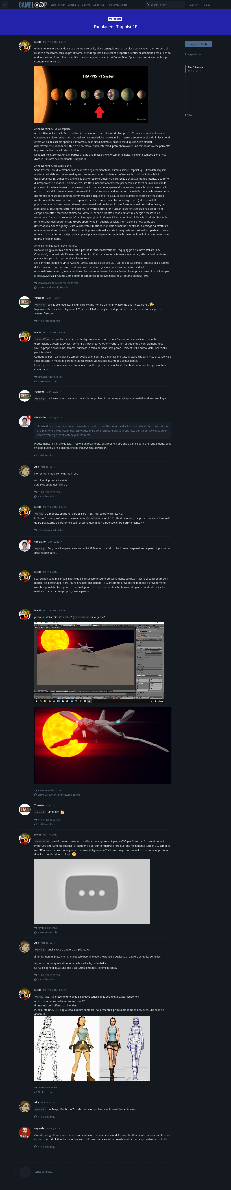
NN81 (42, 304)
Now (188, 114)
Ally (41, 513)
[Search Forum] (165, 4)
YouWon (44, 339)
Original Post (193, 54)
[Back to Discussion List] (4, 4)
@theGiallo (93, 518)
